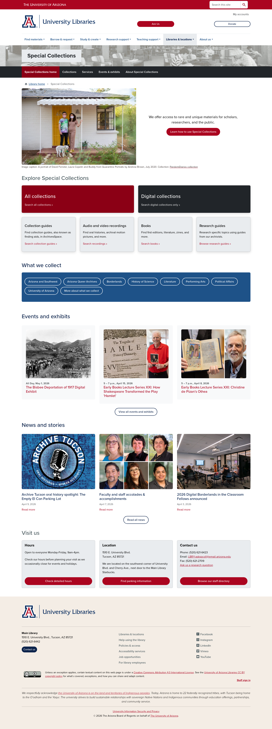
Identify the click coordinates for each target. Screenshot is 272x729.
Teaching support (147, 39)
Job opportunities (130, 657)
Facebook (206, 634)
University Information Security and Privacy (136, 711)
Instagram (206, 640)
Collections (69, 72)
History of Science (143, 281)
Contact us (189, 545)
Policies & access (129, 645)
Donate (232, 23)
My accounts (241, 14)
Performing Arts (195, 281)
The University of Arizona (164, 715)
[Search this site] (225, 4)
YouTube (205, 657)
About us (205, 39)
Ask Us (156, 23)
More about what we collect (81, 291)
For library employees (132, 662)
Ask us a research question (196, 565)
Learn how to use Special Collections (193, 132)
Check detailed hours (58, 581)
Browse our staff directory (213, 581)
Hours (29, 545)
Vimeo (204, 651)
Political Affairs (224, 281)
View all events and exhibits (136, 412)
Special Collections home (41, 72)
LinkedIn (205, 645)
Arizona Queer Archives (82, 281)
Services (87, 72)
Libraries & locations (179, 39)
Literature (170, 281)
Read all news (136, 520)
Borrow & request (61, 39)
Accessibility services (132, 651)
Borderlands (114, 281)
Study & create (89, 39)
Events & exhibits (109, 72)
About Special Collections (142, 72)
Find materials (34, 39)
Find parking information (136, 581)
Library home (37, 84)
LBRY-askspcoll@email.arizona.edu (209, 556)
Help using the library (132, 640)
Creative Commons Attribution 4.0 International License (164, 672)
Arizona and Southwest (42, 281)
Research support (117, 39)
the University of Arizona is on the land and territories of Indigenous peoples (104, 693)
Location (109, 545)
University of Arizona (41, 291)
